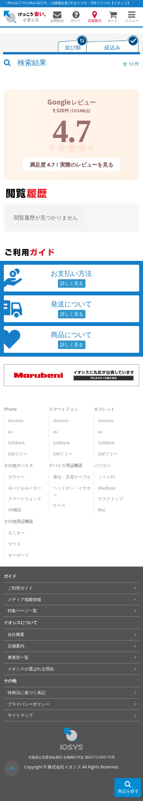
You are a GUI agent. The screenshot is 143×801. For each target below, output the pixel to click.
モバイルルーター (25, 488)
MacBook (106, 488)
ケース (59, 505)
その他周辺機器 (18, 521)
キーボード (18, 555)
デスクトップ (110, 498)
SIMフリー (17, 454)
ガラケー (16, 477)
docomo (15, 420)
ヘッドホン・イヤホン (72, 491)
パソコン (102, 465)
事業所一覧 (18, 657)
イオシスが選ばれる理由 (31, 669)
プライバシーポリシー (29, 704)
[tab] (72, 44)
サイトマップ (20, 715)
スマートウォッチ (25, 498)
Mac (102, 510)
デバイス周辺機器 (65, 465)
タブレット (104, 409)
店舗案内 (16, 646)
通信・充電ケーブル (72, 477)
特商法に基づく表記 (26, 692)
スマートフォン (63, 409)
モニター (16, 533)
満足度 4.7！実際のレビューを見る (72, 164)
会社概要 (16, 634)
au (10, 431)
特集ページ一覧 (22, 610)
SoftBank (16, 443)
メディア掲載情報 (24, 599)
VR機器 (14, 510)
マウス (14, 544)
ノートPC (107, 477)
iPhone (10, 409)
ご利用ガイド (20, 588)
